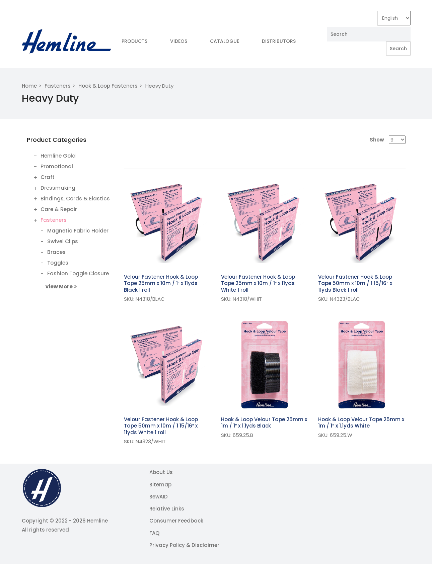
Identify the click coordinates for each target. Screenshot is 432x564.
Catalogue (224, 41)
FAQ (154, 533)
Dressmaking (58, 187)
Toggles (57, 262)
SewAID (158, 496)
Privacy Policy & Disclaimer (184, 545)
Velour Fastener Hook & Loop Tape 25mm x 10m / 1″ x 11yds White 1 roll (258, 283)
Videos (178, 41)
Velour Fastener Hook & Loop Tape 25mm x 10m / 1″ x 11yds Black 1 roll (161, 283)
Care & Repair (59, 209)
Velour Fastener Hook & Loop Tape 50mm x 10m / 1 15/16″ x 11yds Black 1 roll (355, 283)
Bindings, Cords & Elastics (75, 198)
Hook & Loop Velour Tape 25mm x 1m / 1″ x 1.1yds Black (264, 423)
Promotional (57, 166)
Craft (48, 177)
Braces (56, 252)
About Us (161, 472)
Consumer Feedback (176, 520)
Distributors (279, 41)
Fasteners (58, 85)
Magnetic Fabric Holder (78, 230)
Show (377, 139)
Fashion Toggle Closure (78, 273)
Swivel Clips (62, 241)
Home (29, 85)
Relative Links (166, 508)
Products (134, 41)
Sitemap (160, 484)
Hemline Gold (58, 155)
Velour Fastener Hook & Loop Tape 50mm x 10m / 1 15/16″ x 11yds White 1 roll (161, 426)
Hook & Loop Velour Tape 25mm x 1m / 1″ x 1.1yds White (361, 423)
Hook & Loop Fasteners (108, 85)
